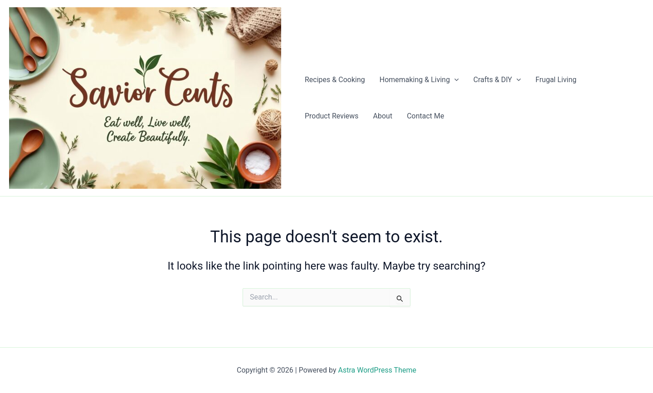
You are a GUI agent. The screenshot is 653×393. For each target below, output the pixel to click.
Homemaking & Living (419, 80)
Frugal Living (556, 79)
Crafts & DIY (497, 80)
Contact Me (425, 116)
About (383, 116)
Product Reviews (332, 116)
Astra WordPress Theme (377, 370)
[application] (454, 80)
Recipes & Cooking (335, 79)
